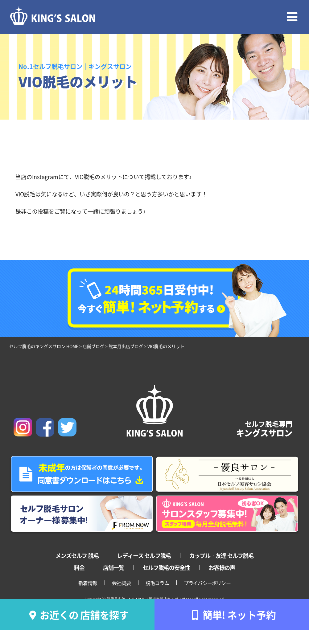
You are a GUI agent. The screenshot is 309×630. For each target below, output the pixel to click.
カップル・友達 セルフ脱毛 (221, 555)
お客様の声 (222, 567)
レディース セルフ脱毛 (144, 555)
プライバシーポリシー (207, 583)
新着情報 (87, 583)
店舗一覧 (113, 567)
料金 (79, 567)
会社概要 (121, 583)
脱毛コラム (157, 583)
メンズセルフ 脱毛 (77, 555)
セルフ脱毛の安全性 (166, 567)
